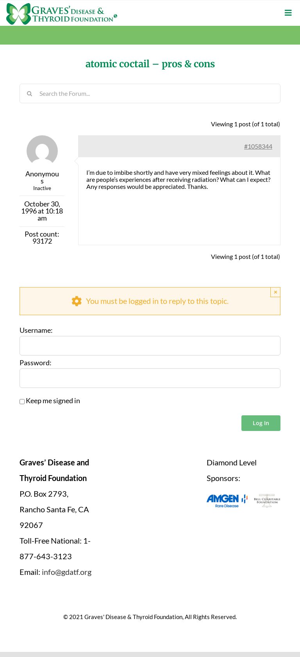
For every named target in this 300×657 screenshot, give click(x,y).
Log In (261, 423)
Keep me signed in (53, 400)
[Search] (29, 93)
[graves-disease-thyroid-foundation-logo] (61, 6)
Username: (36, 330)
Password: (36, 362)
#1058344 (258, 146)
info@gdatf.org (66, 571)
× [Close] (275, 292)
